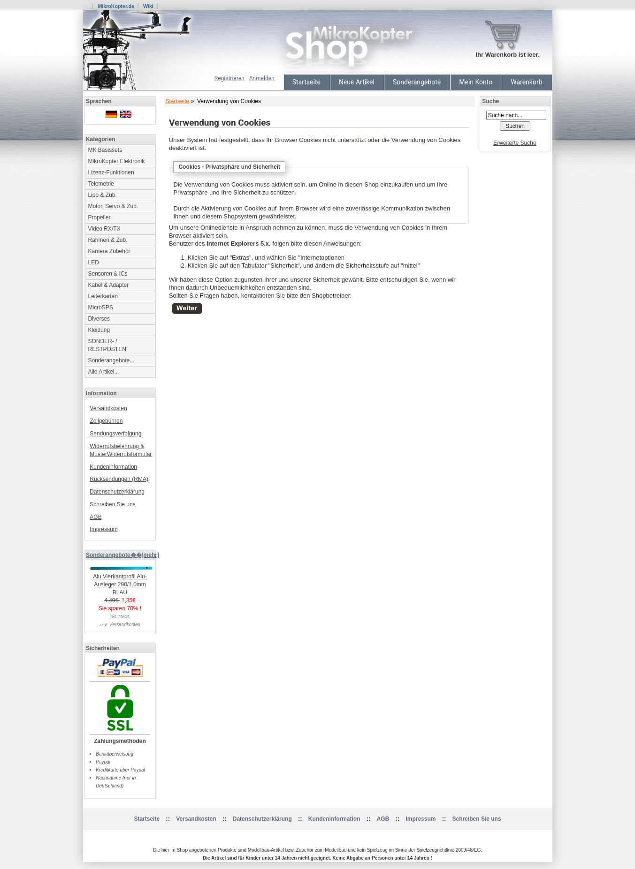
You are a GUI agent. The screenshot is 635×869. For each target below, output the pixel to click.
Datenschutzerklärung (117, 491)
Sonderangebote (417, 82)
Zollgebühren (106, 421)
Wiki (148, 6)
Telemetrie (101, 183)
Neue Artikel (357, 82)
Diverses (99, 318)
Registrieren (229, 78)
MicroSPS (100, 307)
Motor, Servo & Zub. (113, 206)
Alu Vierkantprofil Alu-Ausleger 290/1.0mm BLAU (122, 582)
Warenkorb (526, 82)
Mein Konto (475, 82)
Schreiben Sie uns (112, 504)
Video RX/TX (104, 228)
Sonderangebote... (111, 360)
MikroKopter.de (116, 6)
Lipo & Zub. (102, 195)
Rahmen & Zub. (108, 240)
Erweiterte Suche (514, 143)
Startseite (306, 82)
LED (93, 262)
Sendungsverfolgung (115, 433)
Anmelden (262, 78)
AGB (95, 517)
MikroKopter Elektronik (116, 161)
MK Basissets (105, 150)
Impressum (103, 529)
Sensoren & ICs (108, 273)
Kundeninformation (113, 467)
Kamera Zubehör (109, 251)
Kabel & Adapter (108, 285)
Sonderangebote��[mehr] (122, 555)
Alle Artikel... (103, 371)
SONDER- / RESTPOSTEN (107, 345)
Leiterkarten (103, 296)
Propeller (99, 217)
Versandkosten (108, 408)
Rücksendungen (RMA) (119, 479)
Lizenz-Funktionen (111, 172)
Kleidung (99, 330)
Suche (490, 101)
